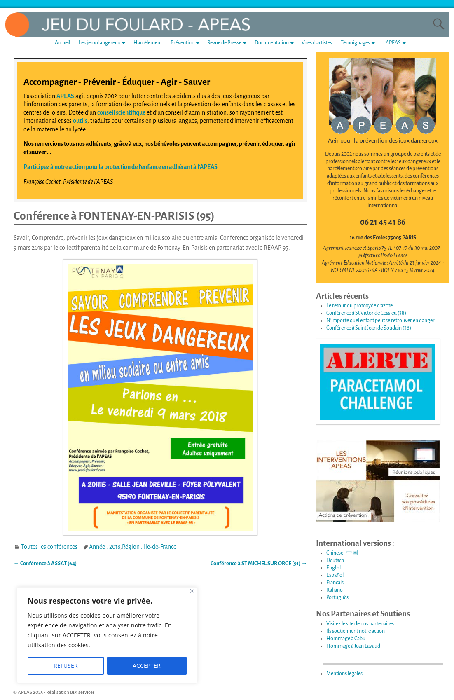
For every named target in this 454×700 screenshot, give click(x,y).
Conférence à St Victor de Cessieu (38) (366, 313)
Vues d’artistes (317, 43)
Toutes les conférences (49, 546)
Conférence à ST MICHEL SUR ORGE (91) (259, 564)
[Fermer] (192, 591)
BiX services (82, 692)
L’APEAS (396, 43)
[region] (107, 635)
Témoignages (360, 43)
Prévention (187, 43)
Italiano (334, 590)
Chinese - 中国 (342, 553)
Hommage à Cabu (345, 638)
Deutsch (335, 560)
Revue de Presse (228, 43)
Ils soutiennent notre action (355, 631)
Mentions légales (344, 674)
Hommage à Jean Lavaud (353, 646)
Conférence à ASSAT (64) (45, 564)
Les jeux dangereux (104, 43)
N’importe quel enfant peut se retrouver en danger (380, 320)
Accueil (62, 43)
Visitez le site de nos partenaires (360, 624)
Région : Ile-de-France (149, 546)
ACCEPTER (147, 666)
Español (335, 575)
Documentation (276, 43)
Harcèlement (147, 43)
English (334, 568)
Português (337, 597)
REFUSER (66, 666)
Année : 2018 (104, 546)
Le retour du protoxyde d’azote (359, 306)
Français (335, 582)
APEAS (65, 96)
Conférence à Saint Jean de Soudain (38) (368, 328)
